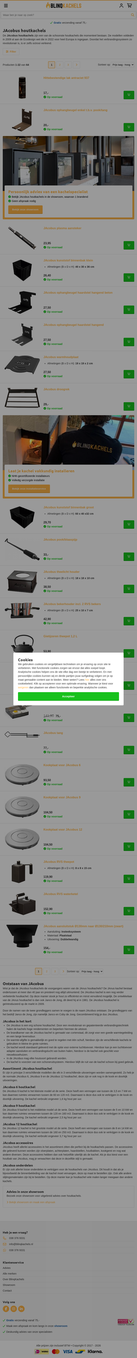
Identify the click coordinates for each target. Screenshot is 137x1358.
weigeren (23, 687)
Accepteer (68, 696)
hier (87, 679)
